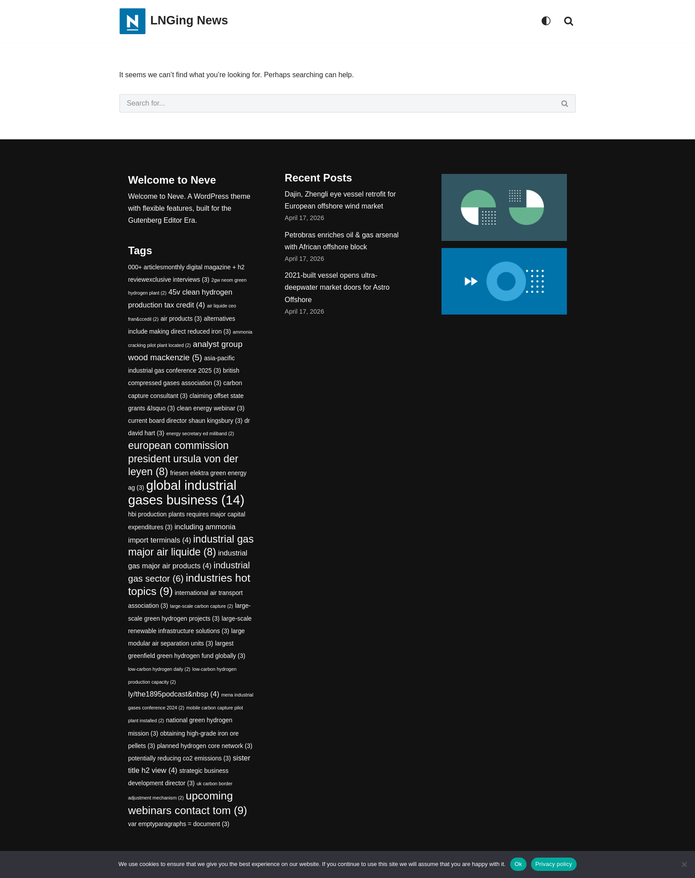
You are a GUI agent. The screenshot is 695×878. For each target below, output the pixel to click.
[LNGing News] (173, 21)
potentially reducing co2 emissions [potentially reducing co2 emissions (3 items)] (179, 758)
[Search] (569, 21)
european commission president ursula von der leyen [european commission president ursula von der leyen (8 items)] (183, 458)
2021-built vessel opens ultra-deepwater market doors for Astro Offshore (337, 287)
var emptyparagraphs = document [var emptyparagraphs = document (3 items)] (178, 823)
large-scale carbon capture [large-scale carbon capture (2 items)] (201, 606)
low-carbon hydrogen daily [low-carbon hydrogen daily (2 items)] (159, 669)
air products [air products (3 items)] (181, 318)
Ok (518, 864)
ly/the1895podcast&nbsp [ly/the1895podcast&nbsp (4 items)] (173, 694)
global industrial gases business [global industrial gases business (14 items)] (186, 492)
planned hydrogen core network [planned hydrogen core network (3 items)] (204, 745)
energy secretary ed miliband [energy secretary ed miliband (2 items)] (200, 433)
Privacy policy (553, 864)
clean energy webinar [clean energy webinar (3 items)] (211, 408)
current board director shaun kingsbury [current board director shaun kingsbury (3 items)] (185, 420)
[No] (683, 864)
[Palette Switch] (546, 20)
